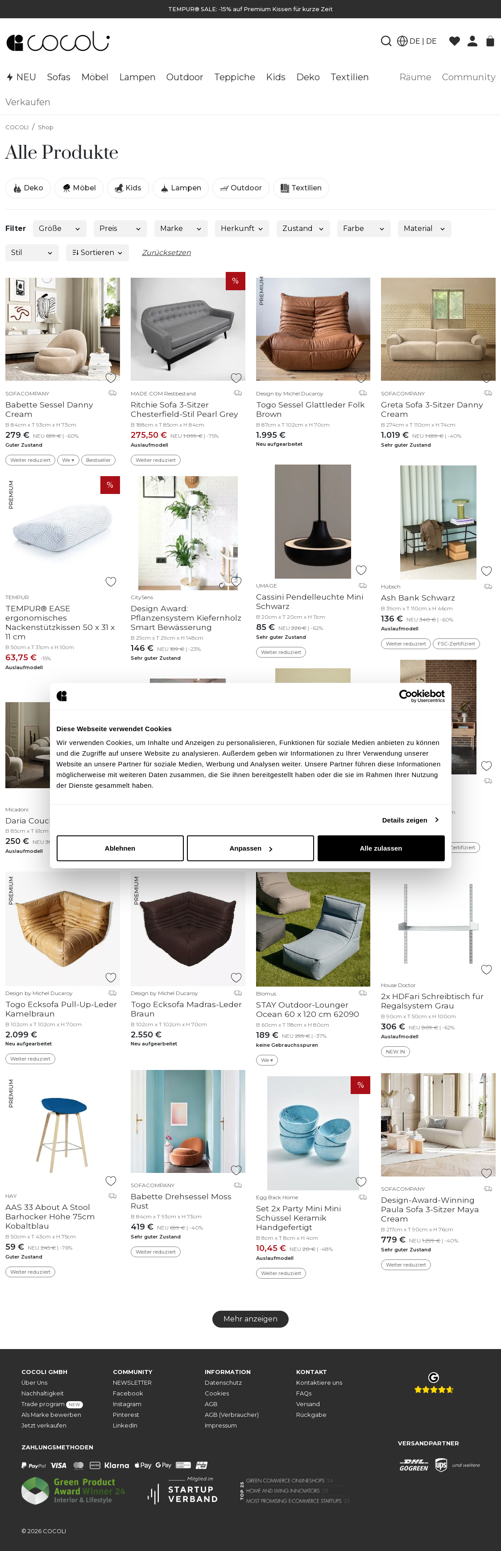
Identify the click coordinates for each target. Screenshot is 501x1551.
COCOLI (17, 127)
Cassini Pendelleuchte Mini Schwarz (309, 601)
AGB (211, 1404)
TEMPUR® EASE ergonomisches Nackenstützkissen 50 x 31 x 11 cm (60, 622)
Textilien (301, 188)
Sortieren (98, 252)
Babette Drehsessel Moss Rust (181, 1201)
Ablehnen (120, 848)
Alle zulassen (381, 848)
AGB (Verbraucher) (232, 1414)
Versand (308, 1404)
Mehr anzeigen (250, 1319)
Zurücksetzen (166, 252)
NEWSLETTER (132, 1382)
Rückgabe (311, 1414)
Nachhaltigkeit (42, 1393)
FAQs (303, 1393)
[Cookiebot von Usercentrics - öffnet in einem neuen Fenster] (406, 696)
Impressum (221, 1425)
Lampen (180, 188)
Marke (181, 228)
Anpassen (250, 848)
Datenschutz (223, 1382)
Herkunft (242, 228)
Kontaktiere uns (319, 1382)
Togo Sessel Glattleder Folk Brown (310, 409)
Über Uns (34, 1382)
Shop (46, 127)
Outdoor (241, 188)
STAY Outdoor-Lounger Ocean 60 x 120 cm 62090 (307, 1009)
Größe (60, 228)
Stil (32, 252)
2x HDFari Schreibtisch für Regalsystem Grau (432, 1000)
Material (425, 228)
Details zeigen (404, 819)
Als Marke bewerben (51, 1414)
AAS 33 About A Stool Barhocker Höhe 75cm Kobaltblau (50, 1216)
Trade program (52, 1404)
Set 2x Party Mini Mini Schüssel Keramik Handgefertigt (298, 1218)
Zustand (303, 228)
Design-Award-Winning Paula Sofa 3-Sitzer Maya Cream (430, 1209)
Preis (120, 228)
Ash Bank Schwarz (418, 597)
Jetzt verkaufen (43, 1425)
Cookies (217, 1393)
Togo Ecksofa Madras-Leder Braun (186, 1009)
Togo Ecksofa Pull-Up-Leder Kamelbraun (61, 1009)
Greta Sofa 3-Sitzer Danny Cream (432, 409)
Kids (128, 188)
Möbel (79, 188)
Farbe (364, 228)
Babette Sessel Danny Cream (49, 409)
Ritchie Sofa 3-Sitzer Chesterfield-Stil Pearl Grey (184, 409)
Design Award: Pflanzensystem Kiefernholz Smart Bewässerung (186, 618)
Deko (28, 188)
